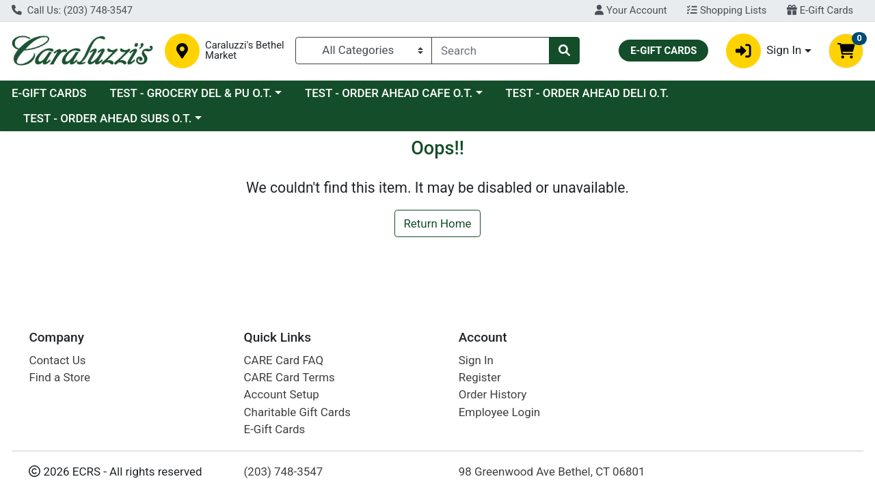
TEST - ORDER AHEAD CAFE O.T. (388, 93)
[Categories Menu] (363, 50)
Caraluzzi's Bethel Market (244, 50)
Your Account (631, 10)
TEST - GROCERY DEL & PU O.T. (190, 93)
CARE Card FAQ (283, 360)
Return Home (437, 223)
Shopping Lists (726, 10)
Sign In (476, 360)
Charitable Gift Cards (297, 412)
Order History (493, 394)
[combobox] (490, 50)
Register (480, 377)
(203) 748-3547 (283, 471)
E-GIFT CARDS (49, 93)
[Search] (490, 50)
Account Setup (281, 394)
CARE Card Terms (289, 377)
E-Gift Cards (820, 10)
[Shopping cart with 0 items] (846, 50)
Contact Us (57, 360)
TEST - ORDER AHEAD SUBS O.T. (107, 118)
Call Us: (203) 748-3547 (72, 10)
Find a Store (59, 377)
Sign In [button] (764, 50)
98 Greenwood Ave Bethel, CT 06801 (552, 471)
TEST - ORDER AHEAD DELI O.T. (587, 93)
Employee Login (499, 412)
